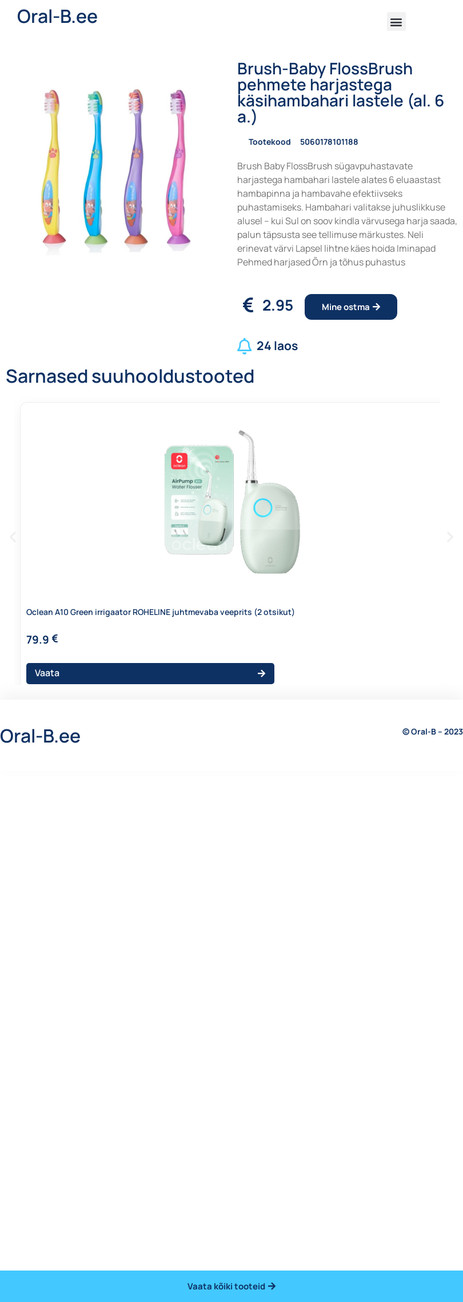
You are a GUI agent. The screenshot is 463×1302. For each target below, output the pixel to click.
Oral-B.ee (57, 16)
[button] (396, 21)
